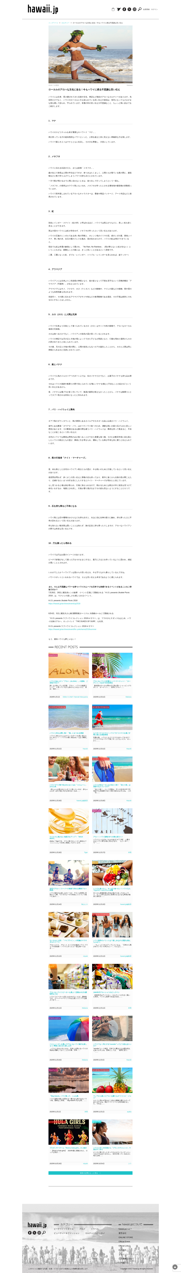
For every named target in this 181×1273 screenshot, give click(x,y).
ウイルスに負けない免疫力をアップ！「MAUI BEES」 (66, 837)
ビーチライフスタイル (64, 1229)
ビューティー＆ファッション (66, 1233)
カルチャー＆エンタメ (95, 1233)
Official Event (124, 1242)
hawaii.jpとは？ (125, 1229)
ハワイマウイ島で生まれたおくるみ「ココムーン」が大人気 (68, 785)
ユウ (129, 1163)
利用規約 (122, 1250)
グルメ (82, 1229)
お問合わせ (123, 1263)
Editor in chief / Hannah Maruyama (75, 697)
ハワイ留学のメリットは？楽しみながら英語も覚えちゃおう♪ (111, 941)
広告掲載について (126, 1259)
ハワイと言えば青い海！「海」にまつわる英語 (67, 733)
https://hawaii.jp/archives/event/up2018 (64, 604)
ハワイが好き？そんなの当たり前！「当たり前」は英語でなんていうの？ (111, 785)
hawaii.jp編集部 (82, 801)
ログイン (154, 9)
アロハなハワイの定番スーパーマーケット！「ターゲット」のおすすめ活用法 (111, 682)
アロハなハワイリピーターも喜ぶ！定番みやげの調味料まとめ (68, 993)
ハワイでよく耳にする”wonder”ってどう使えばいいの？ (112, 1045)
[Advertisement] (90, 1194)
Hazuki (85, 749)
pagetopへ (175, 1267)
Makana (128, 697)
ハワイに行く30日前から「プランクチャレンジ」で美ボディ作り (112, 1148)
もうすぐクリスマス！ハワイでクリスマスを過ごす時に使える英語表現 (111, 734)
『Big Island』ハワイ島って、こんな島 (64, 1096)
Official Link (123, 1246)
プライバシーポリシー (128, 1254)
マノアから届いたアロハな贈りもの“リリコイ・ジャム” (112, 1097)
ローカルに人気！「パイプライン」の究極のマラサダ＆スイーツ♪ (68, 941)
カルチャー (65, 23)
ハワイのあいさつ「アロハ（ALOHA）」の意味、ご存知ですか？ (69, 682)
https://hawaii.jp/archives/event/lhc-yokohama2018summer (72, 629)
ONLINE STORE (126, 1237)
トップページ (53, 23)
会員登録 (146, 9)
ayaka (129, 1112)
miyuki (85, 956)
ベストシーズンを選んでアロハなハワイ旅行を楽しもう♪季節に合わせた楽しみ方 (68, 1045)
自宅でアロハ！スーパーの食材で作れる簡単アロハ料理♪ (68, 889)
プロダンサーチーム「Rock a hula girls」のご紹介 (68, 1148)
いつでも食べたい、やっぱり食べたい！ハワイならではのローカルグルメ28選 (111, 889)
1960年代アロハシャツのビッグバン (106, 992)
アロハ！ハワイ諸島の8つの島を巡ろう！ (108, 837)
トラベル (95, 1229)
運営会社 (122, 1233)
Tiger (86, 852)
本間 (129, 852)
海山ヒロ (84, 904)
